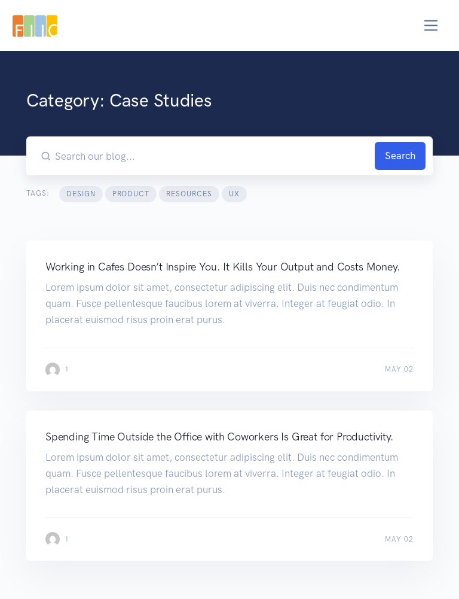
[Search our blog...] (213, 155)
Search (400, 156)
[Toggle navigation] (431, 25)
